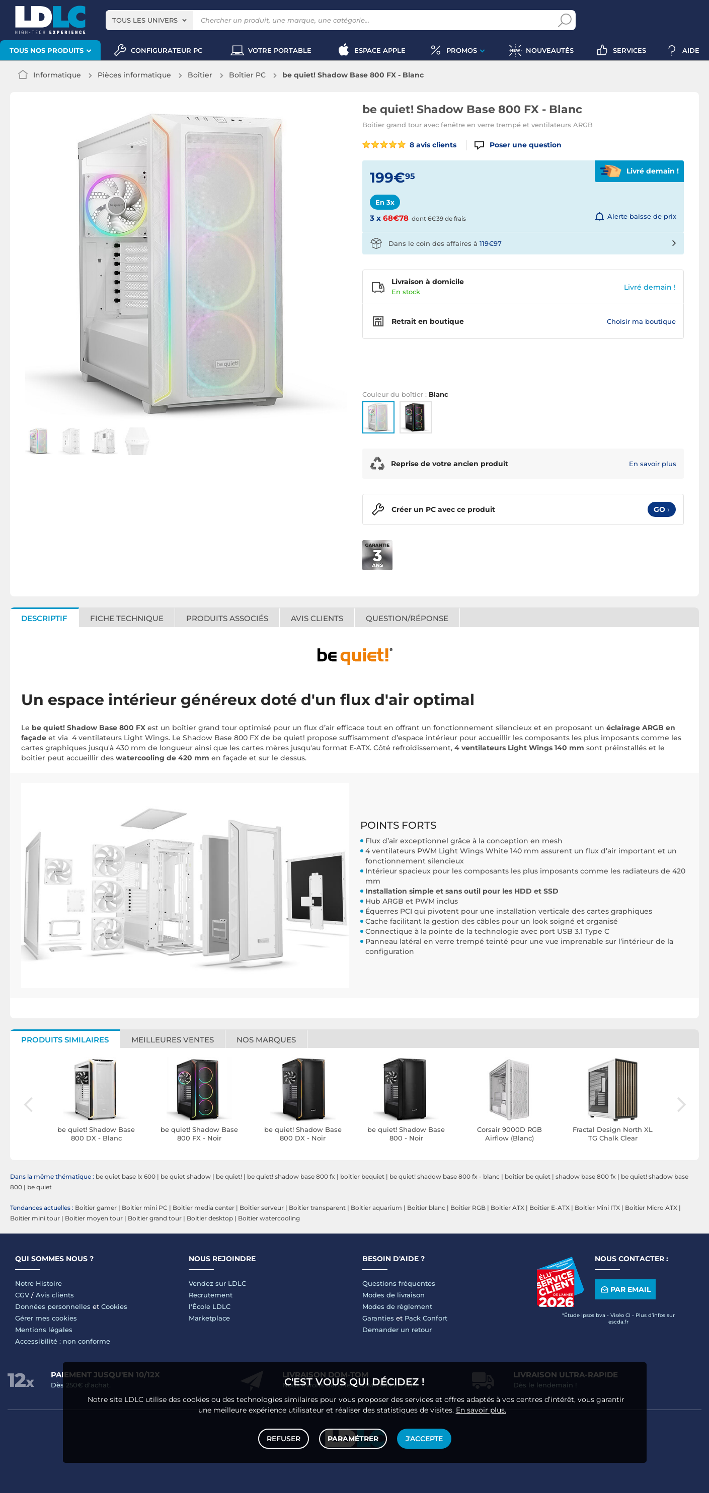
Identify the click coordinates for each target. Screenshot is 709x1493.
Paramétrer (353, 1438)
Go (662, 509)
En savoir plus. (481, 1410)
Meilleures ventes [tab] (172, 1039)
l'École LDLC (209, 1306)
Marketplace (209, 1318)
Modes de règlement (397, 1306)
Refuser (283, 1438)
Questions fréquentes (398, 1283)
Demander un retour (397, 1330)
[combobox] (149, 20)
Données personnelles (53, 1306)
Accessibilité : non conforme (62, 1341)
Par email (625, 1289)
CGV (22, 1295)
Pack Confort (426, 1318)
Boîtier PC (247, 74)
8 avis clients (409, 144)
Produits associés (227, 618)
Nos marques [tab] (266, 1039)
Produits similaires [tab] (65, 1039)
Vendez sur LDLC (217, 1283)
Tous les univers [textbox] (145, 20)
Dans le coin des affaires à (445, 243)
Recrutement (210, 1295)
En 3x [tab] (385, 202)
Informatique (57, 74)
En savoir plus (652, 464)
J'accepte (424, 1438)
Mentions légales (43, 1330)
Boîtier (200, 74)
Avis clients (317, 618)
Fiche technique (127, 618)
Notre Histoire (38, 1283)
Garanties (378, 1318)
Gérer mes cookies (46, 1318)
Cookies (114, 1306)
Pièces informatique (134, 74)
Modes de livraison (393, 1295)
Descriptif (44, 618)
